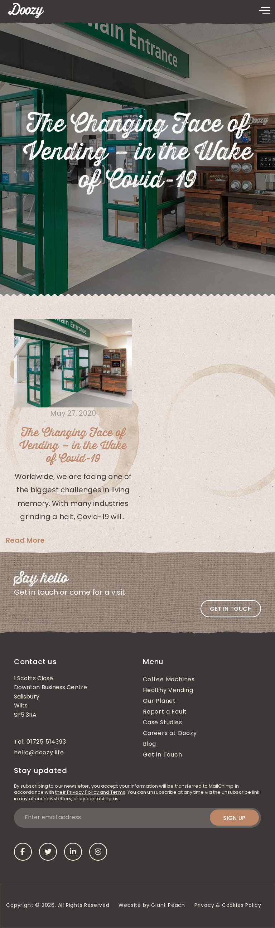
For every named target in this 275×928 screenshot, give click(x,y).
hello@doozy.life (39, 753)
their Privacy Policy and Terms (90, 792)
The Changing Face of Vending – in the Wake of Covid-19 (73, 446)
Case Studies (162, 723)
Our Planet (159, 701)
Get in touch (231, 609)
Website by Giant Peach (152, 905)
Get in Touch (162, 755)
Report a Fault (165, 712)
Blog (149, 744)
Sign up (234, 818)
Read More (25, 540)
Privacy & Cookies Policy (228, 905)
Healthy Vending (168, 690)
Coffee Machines (169, 680)
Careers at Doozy (170, 733)
